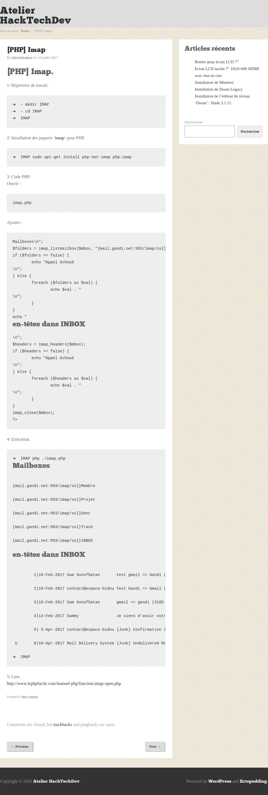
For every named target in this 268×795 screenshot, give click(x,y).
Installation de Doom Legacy (219, 89)
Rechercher (194, 122)
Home (25, 31)
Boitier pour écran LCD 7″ (217, 62)
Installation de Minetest (214, 82)
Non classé (29, 697)
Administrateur (22, 58)
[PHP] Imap (26, 49)
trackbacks (62, 724)
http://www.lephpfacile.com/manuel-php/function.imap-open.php (64, 683)
